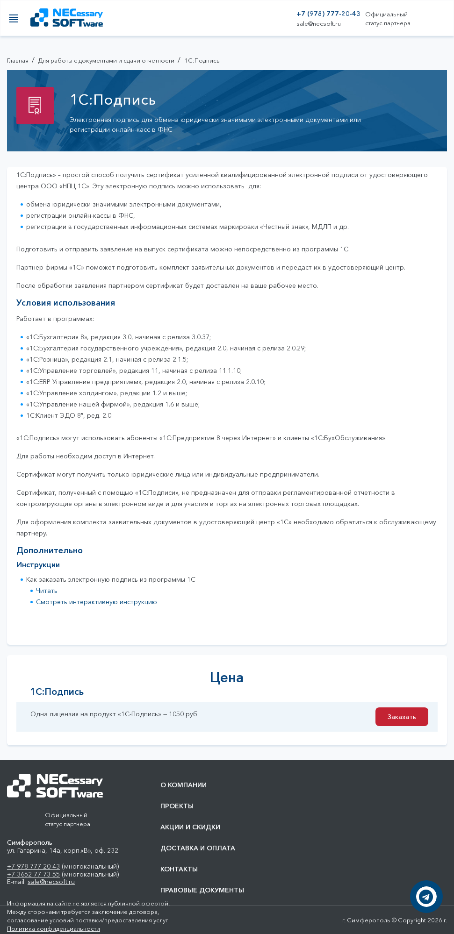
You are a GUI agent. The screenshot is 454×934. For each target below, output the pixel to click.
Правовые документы (202, 890)
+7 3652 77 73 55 (33, 874)
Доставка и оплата (197, 848)
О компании (183, 785)
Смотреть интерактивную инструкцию (96, 602)
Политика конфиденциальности (53, 928)
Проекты (177, 806)
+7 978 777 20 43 (33, 866)
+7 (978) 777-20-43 (328, 14)
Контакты (179, 869)
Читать (47, 590)
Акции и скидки (190, 827)
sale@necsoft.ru (318, 23)
